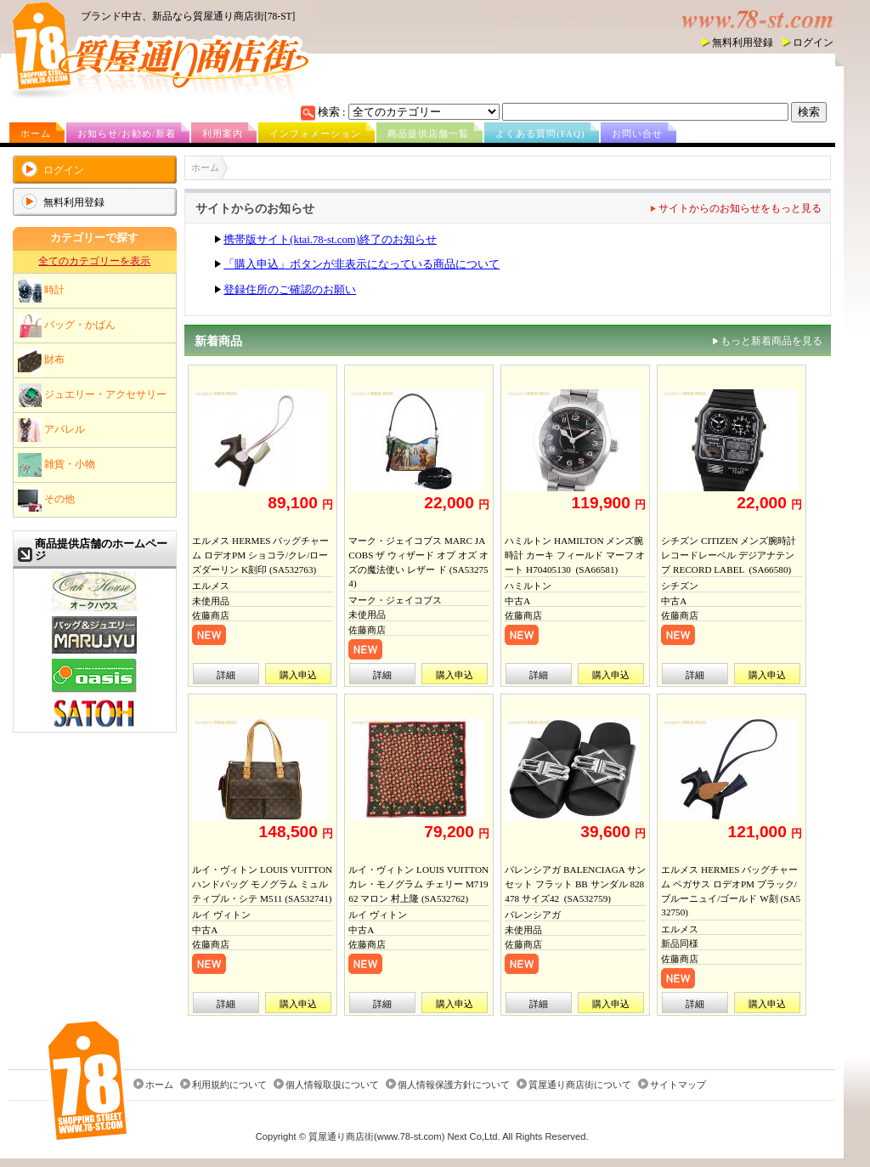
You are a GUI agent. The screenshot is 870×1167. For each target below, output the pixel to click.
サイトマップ (678, 1084)
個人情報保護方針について (454, 1084)
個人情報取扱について (332, 1084)
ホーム (35, 133)
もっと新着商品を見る (771, 341)
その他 (46, 500)
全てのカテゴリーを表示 (94, 261)
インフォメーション (315, 133)
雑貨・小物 (56, 465)
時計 (41, 291)
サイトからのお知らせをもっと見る (740, 208)
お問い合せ (637, 133)
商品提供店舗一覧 (428, 133)
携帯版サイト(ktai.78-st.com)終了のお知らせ (330, 240)
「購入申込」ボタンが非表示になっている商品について (361, 264)
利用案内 (222, 133)
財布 (41, 360)
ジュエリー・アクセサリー (92, 395)
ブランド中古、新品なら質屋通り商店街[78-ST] (188, 16)
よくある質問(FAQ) (540, 133)
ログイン (813, 42)
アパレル (51, 430)
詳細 (226, 675)
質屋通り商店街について (579, 1084)
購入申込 (298, 675)
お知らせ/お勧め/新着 (126, 133)
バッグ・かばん (67, 325)
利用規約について (229, 1084)
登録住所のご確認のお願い (289, 290)
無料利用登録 (742, 42)
